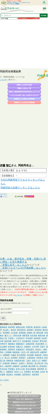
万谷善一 (11, 338)
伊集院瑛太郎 (19, 360)
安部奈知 (38, 330)
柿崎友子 (14, 363)
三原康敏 (7, 352)
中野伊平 (3, 344)
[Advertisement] (24, 44)
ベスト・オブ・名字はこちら (24, 399)
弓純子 (42, 347)
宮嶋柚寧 (6, 355)
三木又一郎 (24, 352)
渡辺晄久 (9, 374)
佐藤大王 (19, 347)
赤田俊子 (22, 358)
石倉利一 (22, 363)
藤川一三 (7, 335)
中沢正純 (3, 369)
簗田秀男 (40, 369)
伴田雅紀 (17, 374)
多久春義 (35, 372)
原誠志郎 (38, 355)
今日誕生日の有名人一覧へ (24, 408)
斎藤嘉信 (9, 372)
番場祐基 (3, 327)
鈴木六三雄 (20, 369)
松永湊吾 (33, 335)
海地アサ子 (16, 341)
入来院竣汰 (31, 358)
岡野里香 (25, 335)
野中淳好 (43, 341)
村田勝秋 (6, 333)
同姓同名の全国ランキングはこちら (20, 187)
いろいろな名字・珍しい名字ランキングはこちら (24, 396)
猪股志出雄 (20, 327)
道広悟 (13, 330)
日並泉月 (35, 341)
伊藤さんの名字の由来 (24, 85)
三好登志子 (20, 338)
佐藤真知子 (20, 349)
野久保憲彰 (21, 355)
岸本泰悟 (29, 338)
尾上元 (7, 358)
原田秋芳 (11, 349)
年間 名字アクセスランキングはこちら (24, 402)
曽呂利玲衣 (21, 330)
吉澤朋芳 (14, 358)
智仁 (8, 165)
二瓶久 (28, 360)
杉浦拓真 (6, 363)
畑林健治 (11, 344)
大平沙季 (35, 347)
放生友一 (38, 349)
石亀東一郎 (31, 333)
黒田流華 (39, 333)
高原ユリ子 (36, 360)
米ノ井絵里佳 (41, 366)
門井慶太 (11, 369)
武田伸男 (35, 374)
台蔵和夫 (27, 347)
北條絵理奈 (30, 344)
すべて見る (4, 380)
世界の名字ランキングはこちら (24, 412)
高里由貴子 (30, 349)
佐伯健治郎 (26, 341)
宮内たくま (18, 372)
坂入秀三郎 (39, 363)
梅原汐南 (41, 335)
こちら (2, 80)
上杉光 (42, 372)
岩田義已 (30, 330)
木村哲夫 (39, 358)
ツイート (3, 194)
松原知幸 (11, 347)
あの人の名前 (6, 312)
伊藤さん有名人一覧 (24, 88)
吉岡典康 (22, 333)
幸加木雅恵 (39, 344)
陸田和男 (11, 327)
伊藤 (2, 165)
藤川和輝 (31, 366)
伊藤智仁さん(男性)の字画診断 (24, 99)
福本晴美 (37, 338)
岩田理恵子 (26, 374)
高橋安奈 (9, 360)
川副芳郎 (7, 366)
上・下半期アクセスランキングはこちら (24, 405)
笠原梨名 (27, 372)
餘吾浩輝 (7, 341)
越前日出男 (34, 352)
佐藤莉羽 (15, 366)
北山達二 (6, 330)
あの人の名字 (6, 309)
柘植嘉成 (15, 352)
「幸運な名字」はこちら (13, 264)
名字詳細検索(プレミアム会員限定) (29, 18)
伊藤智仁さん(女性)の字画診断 (24, 102)
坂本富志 (37, 327)
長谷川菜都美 (31, 369)
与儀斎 (13, 355)
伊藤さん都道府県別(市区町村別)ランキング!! (24, 92)
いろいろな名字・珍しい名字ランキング (24, 95)
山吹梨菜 (23, 366)
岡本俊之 (30, 363)
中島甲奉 (29, 327)
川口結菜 (14, 333)
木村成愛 (30, 355)
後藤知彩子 (20, 344)
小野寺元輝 (16, 335)
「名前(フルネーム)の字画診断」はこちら (23, 267)
